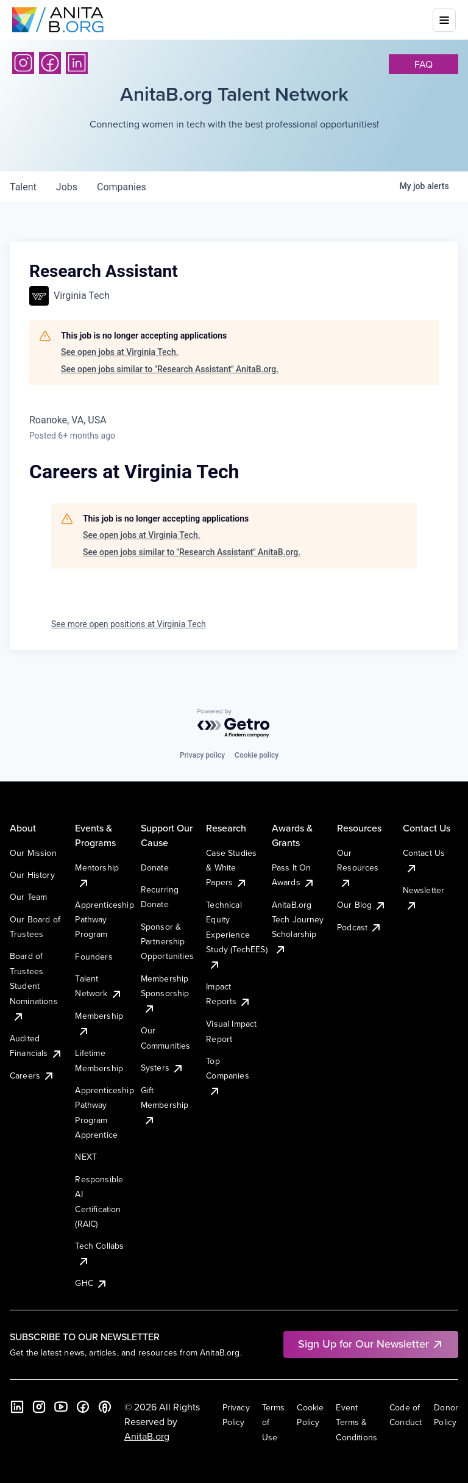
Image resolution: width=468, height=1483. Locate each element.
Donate (155, 867)
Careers (32, 1075)
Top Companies (227, 1076)
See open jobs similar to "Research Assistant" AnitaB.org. (169, 369)
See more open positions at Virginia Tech (128, 624)
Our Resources (357, 868)
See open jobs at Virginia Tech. (120, 352)
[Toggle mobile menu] (444, 20)
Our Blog (361, 905)
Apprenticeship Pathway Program (104, 920)
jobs (66, 187)
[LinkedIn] (76, 63)
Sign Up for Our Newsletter (371, 1343)
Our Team (28, 897)
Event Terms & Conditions (356, 1422)
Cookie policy (256, 755)
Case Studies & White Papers (231, 868)
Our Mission (33, 853)
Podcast (359, 927)
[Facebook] (50, 63)
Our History (32, 875)
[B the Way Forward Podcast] (105, 1406)
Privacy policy (202, 755)
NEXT (86, 1157)
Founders (93, 956)
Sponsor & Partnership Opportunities (167, 942)
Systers (162, 1067)
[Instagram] (23, 63)
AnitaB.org (146, 1436)
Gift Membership (165, 1105)
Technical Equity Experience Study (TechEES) (236, 935)
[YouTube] (61, 1406)
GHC (91, 1283)
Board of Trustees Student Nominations (34, 986)
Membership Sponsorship (165, 993)
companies (121, 187)
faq (423, 64)
